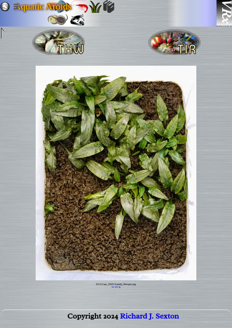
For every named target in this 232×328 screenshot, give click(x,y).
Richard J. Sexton (149, 317)
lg (119, 286)
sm (116, 286)
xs (113, 286)
